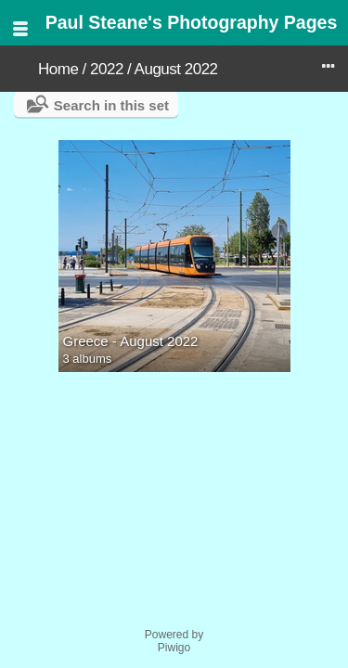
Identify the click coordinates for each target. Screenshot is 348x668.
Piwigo (174, 647)
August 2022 (176, 69)
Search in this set (111, 105)
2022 (106, 69)
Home (58, 69)
